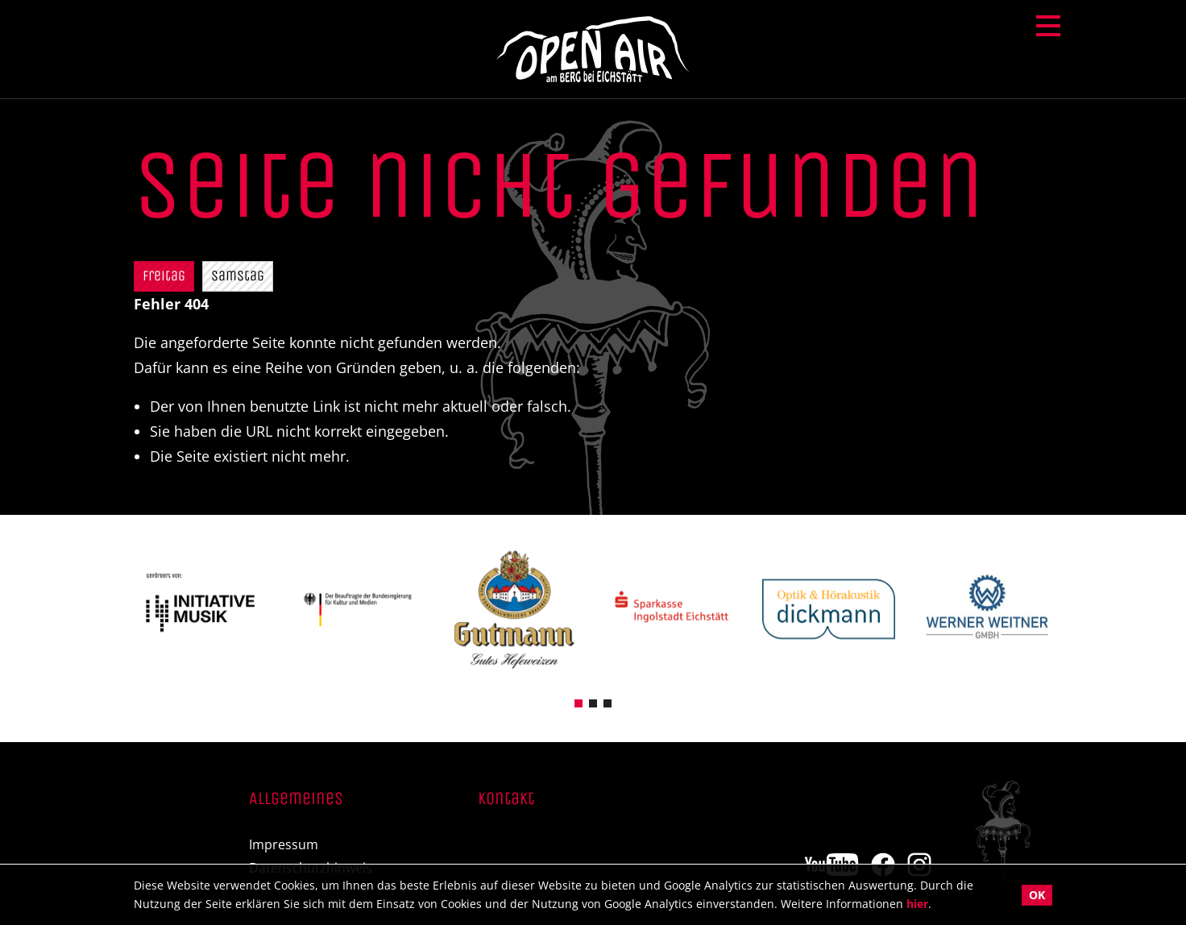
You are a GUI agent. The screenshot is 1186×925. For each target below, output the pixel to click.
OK (1037, 894)
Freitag (164, 275)
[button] (578, 702)
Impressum (283, 844)
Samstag (237, 275)
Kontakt (506, 799)
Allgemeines (296, 799)
